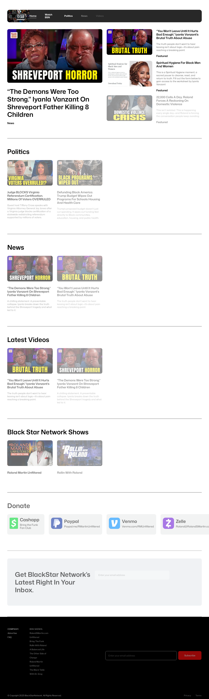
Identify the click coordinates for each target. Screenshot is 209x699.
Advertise (12, 633)
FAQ (10, 637)
